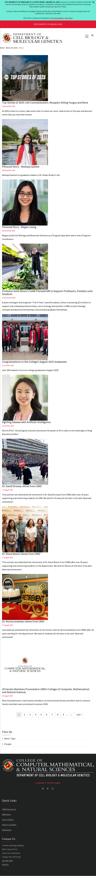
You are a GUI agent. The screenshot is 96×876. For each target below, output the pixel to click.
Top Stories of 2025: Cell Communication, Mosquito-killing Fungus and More (45, 102)
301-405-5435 (7, 860)
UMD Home (6, 814)
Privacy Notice (8, 819)
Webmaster (7, 830)
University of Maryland (48, 24)
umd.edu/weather (57, 18)
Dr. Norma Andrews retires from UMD (23, 621)
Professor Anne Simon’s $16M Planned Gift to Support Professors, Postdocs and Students (47, 293)
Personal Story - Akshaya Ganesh (20, 166)
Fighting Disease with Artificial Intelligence (26, 422)
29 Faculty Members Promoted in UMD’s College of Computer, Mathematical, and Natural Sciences (46, 691)
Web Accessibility (9, 824)
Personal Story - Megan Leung (19, 227)
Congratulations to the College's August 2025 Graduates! (34, 361)
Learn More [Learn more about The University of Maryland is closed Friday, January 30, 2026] (68, 18)
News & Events (12, 48)
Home (2, 48)
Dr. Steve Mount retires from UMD (21, 553)
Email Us (5, 864)
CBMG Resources (9, 809)
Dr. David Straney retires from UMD (22, 486)
